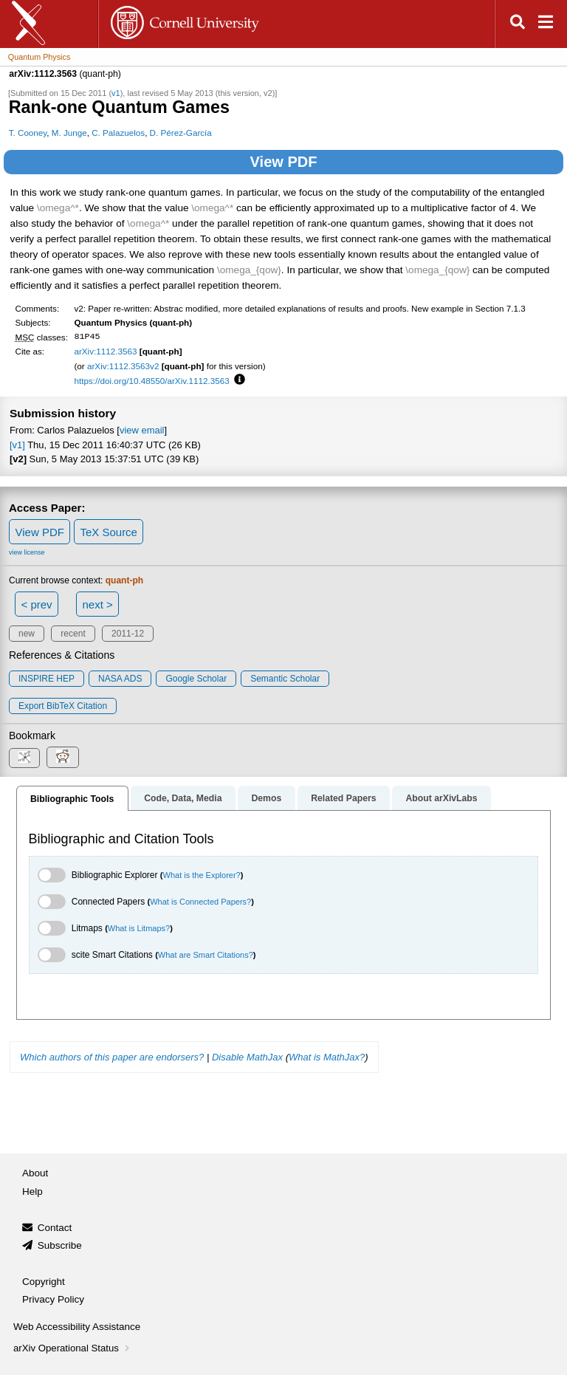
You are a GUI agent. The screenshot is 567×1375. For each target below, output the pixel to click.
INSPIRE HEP (46, 678)
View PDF (283, 162)
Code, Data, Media (182, 798)
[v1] (17, 444)
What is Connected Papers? (200, 901)
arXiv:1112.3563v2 (123, 366)
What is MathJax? (327, 1057)
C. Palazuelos (118, 132)
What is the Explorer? (202, 875)
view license (27, 552)
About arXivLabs (441, 798)
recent (73, 633)
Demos (266, 798)
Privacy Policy (53, 1299)
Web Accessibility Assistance (76, 1326)
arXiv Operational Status (72, 1348)
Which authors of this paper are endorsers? (112, 1057)
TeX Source (108, 532)
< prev (36, 604)
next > (97, 604)
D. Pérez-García (181, 132)
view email (142, 430)
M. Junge (69, 132)
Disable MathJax (247, 1057)
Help (32, 1191)
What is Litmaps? (139, 928)
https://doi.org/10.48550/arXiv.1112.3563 (151, 380)
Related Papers (343, 798)
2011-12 (127, 633)
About (35, 1173)
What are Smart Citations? (205, 954)
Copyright (43, 1281)
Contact (55, 1227)
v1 (115, 93)
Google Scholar (196, 678)
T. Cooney (28, 132)
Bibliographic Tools (72, 799)
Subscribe (60, 1245)
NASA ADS (120, 678)
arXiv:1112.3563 (105, 351)
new (26, 633)
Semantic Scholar (285, 678)
